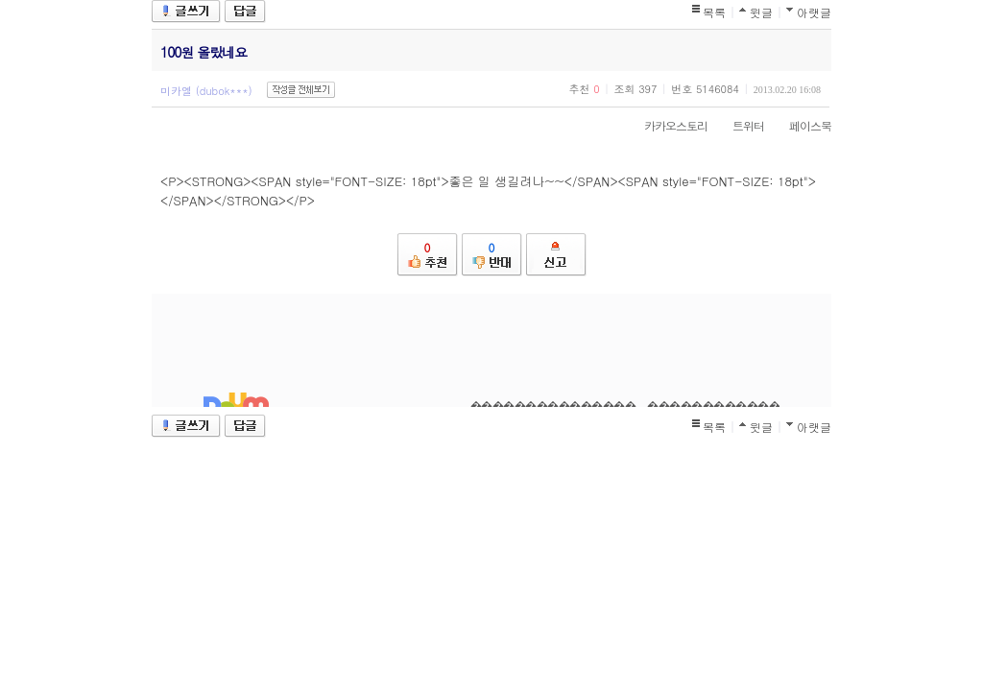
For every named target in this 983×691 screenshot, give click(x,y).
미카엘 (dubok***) (206, 90)
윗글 (761, 12)
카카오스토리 (666, 125)
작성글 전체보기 (301, 90)
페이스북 (800, 125)
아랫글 (814, 12)
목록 (714, 12)
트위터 (738, 125)
